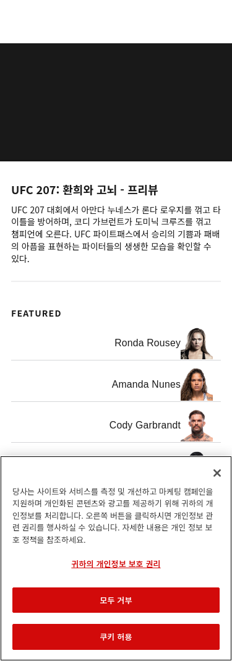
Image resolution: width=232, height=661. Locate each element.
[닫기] (217, 473)
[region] (116, 558)
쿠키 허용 (116, 636)
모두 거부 (116, 600)
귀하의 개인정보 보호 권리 (115, 563)
